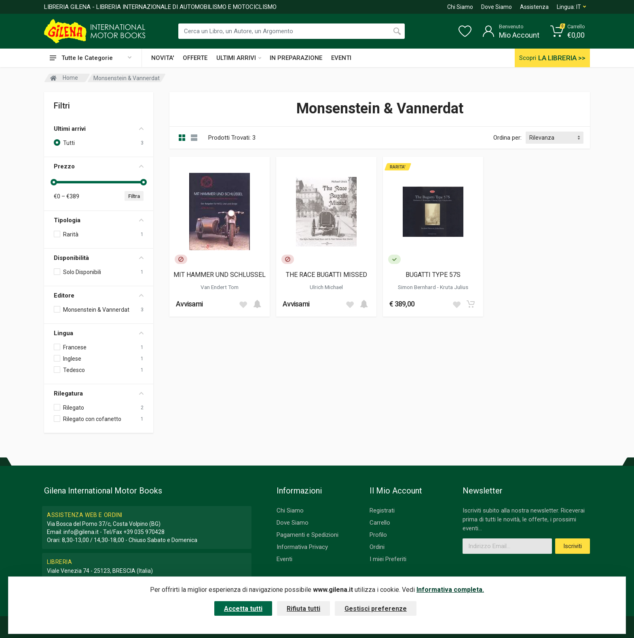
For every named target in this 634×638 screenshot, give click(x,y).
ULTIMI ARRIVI (238, 58)
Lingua (99, 333)
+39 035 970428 (144, 532)
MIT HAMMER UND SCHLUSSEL (219, 275)
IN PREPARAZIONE (296, 58)
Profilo (378, 534)
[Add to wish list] (243, 304)
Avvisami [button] (189, 304)
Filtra (134, 196)
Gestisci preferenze (375, 608)
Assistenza (534, 7)
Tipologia (99, 220)
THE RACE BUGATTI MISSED (326, 275)
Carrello (380, 522)
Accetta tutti (243, 608)
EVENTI (341, 58)
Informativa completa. (450, 589)
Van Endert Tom (220, 287)
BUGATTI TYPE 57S (433, 275)
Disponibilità (99, 258)
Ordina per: (507, 137)
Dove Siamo (496, 7)
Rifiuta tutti (303, 608)
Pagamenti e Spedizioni (307, 534)
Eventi (284, 559)
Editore (99, 295)
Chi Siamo (460, 7)
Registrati (382, 510)
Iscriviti (572, 546)
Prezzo (99, 166)
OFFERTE (195, 58)
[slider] (54, 182)
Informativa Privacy (302, 547)
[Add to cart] (257, 304)
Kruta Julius (454, 287)
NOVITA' (162, 58)
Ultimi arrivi (99, 128)
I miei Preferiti (388, 559)
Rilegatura (99, 393)
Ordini (377, 547)
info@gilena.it (81, 532)
